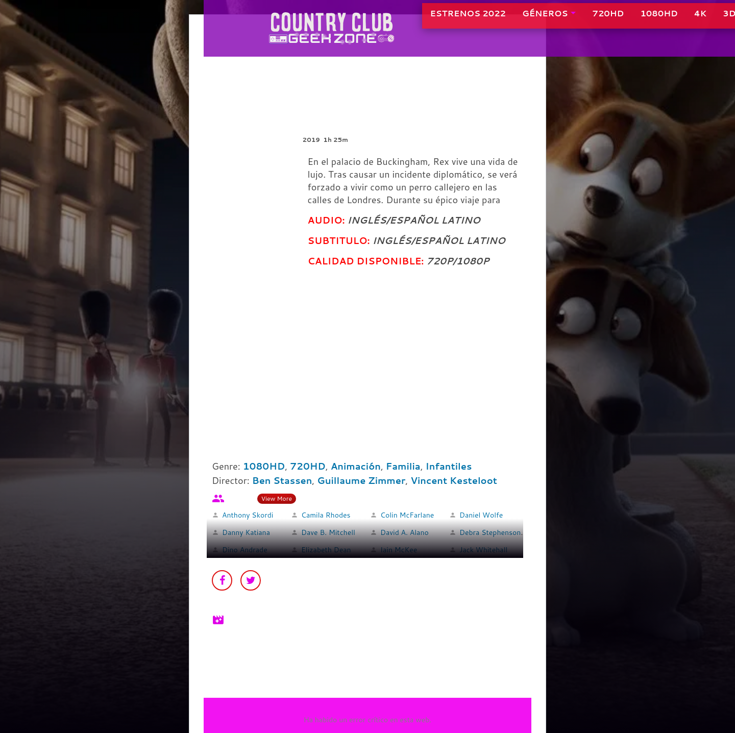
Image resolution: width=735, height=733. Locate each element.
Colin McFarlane (407, 515)
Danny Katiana (246, 532)
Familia (403, 466)
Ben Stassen (282, 480)
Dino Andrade (244, 550)
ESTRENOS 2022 (432, 20)
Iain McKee (398, 550)
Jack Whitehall (483, 550)
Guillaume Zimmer (361, 480)
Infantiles (449, 466)
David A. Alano (404, 532)
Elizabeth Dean (326, 550)
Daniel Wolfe (481, 515)
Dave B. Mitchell (328, 532)
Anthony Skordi (247, 515)
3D (693, 20)
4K (664, 20)
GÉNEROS (509, 20)
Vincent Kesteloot (453, 480)
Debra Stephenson (490, 532)
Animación (356, 466)
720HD (572, 20)
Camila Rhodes (326, 515)
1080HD (623, 20)
